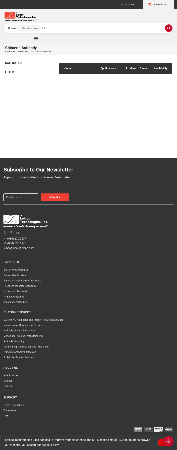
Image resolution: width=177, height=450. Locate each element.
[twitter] (11, 232)
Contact (7, 380)
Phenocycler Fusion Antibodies (20, 286)
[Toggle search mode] (23, 28)
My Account (128, 4)
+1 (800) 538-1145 (14, 243)
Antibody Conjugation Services (19, 330)
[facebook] (4, 232)
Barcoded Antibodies (14, 275)
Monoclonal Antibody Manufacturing (23, 336)
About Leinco (10, 375)
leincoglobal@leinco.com (18, 248)
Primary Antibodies (13, 296)
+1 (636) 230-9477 (14, 238)
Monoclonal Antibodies (15, 291)
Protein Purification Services (18, 357)
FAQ (5, 415)
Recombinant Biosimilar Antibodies (22, 280)
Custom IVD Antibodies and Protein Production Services (33, 319)
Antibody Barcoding (14, 341)
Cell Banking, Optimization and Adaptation (26, 346)
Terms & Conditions (14, 405)
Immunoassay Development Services (23, 325)
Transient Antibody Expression (19, 352)
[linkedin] (17, 232)
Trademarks (9, 410)
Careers (7, 386)
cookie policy (50, 445)
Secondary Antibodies (15, 302)
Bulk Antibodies (15, 269)
